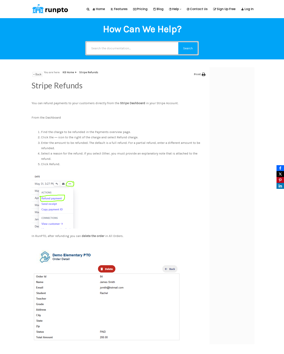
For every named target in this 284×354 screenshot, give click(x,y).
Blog (158, 9)
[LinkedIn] (280, 186)
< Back (37, 74)
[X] (280, 174)
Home (98, 9)
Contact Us (197, 9)
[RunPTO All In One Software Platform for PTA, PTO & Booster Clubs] (49, 9)
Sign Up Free (224, 9)
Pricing (140, 9)
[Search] (88, 9)
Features (119, 9)
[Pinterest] (280, 180)
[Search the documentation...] (132, 48)
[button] (180, 9)
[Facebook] (280, 168)
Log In (247, 9)
